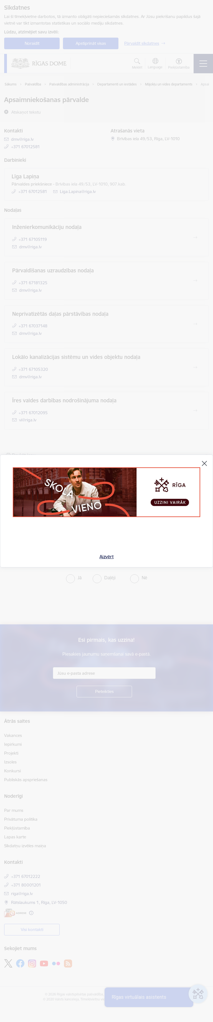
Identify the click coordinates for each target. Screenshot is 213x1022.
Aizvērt (107, 556)
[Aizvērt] (204, 463)
